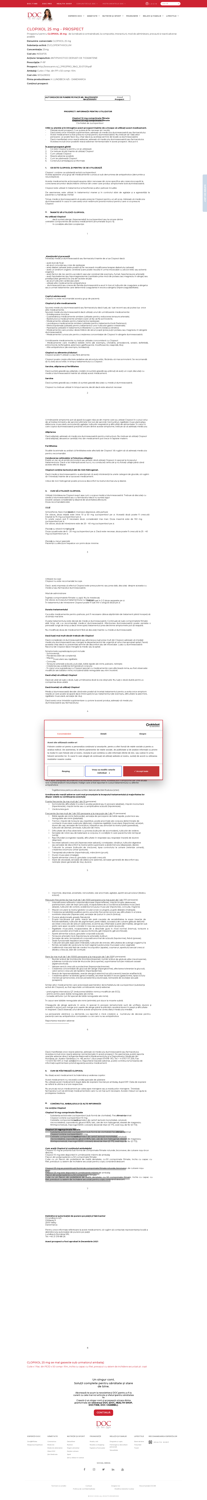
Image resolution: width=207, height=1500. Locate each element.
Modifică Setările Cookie (124, 1489)
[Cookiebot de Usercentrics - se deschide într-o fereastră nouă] (148, 725)
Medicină (50, 1445)
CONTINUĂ (103, 1412)
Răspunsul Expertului (35, 1445)
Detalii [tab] (103, 734)
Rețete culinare (72, 1451)
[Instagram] (94, 1470)
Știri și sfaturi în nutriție (75, 1458)
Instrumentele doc (114, 4)
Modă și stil (94, 1441)
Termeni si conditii (58, 1486)
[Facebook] (84, 1470)
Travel (136, 1448)
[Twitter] (104, 1470)
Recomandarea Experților (163, 1436)
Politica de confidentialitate (84, 1489)
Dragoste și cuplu (116, 1441)
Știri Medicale (52, 1454)
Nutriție (70, 1445)
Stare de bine (139, 1441)
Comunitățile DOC (87, 4)
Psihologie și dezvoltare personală (118, 1446)
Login (153, 4)
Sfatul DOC (51, 1451)
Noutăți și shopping (97, 1445)
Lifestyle (172, 16)
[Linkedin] (113, 1470)
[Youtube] (123, 1470)
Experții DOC (76, 16)
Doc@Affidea (32, 1441)
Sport (69, 1454)
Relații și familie (153, 16)
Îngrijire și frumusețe (97, 1448)
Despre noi (115, 1486)
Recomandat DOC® (147, 1486)
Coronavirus (51, 1441)
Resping (66, 771)
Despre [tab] (142, 734)
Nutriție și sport (113, 16)
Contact (89, 1486)
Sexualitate (114, 1450)
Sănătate (93, 16)
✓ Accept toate (141, 771)
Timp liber (137, 1445)
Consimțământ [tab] (64, 734)
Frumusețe (133, 16)
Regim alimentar (73, 1448)
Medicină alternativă (54, 1448)
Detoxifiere (71, 1441)
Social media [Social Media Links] (103, 1463)
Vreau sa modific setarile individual (103, 771)
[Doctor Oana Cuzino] (40, 15)
